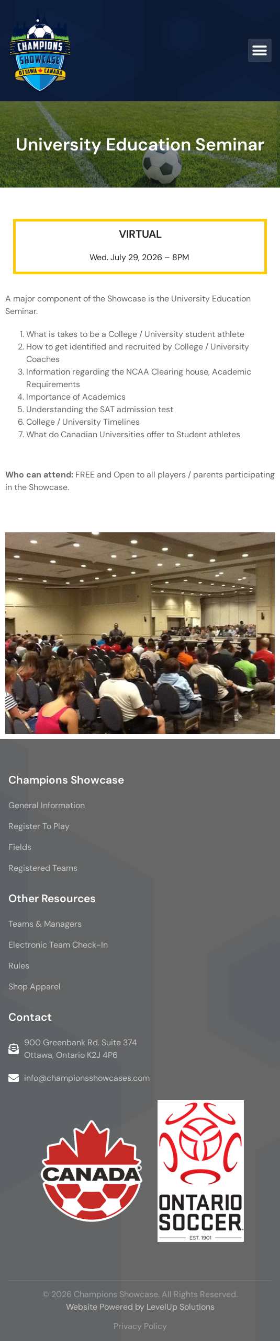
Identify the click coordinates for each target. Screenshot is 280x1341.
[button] (260, 50)
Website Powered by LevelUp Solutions (140, 1306)
